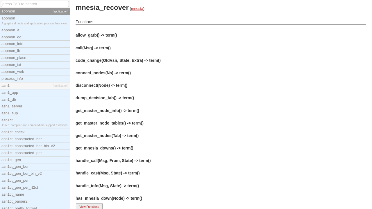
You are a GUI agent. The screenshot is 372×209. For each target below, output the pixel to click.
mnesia (137, 8)
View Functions (89, 206)
